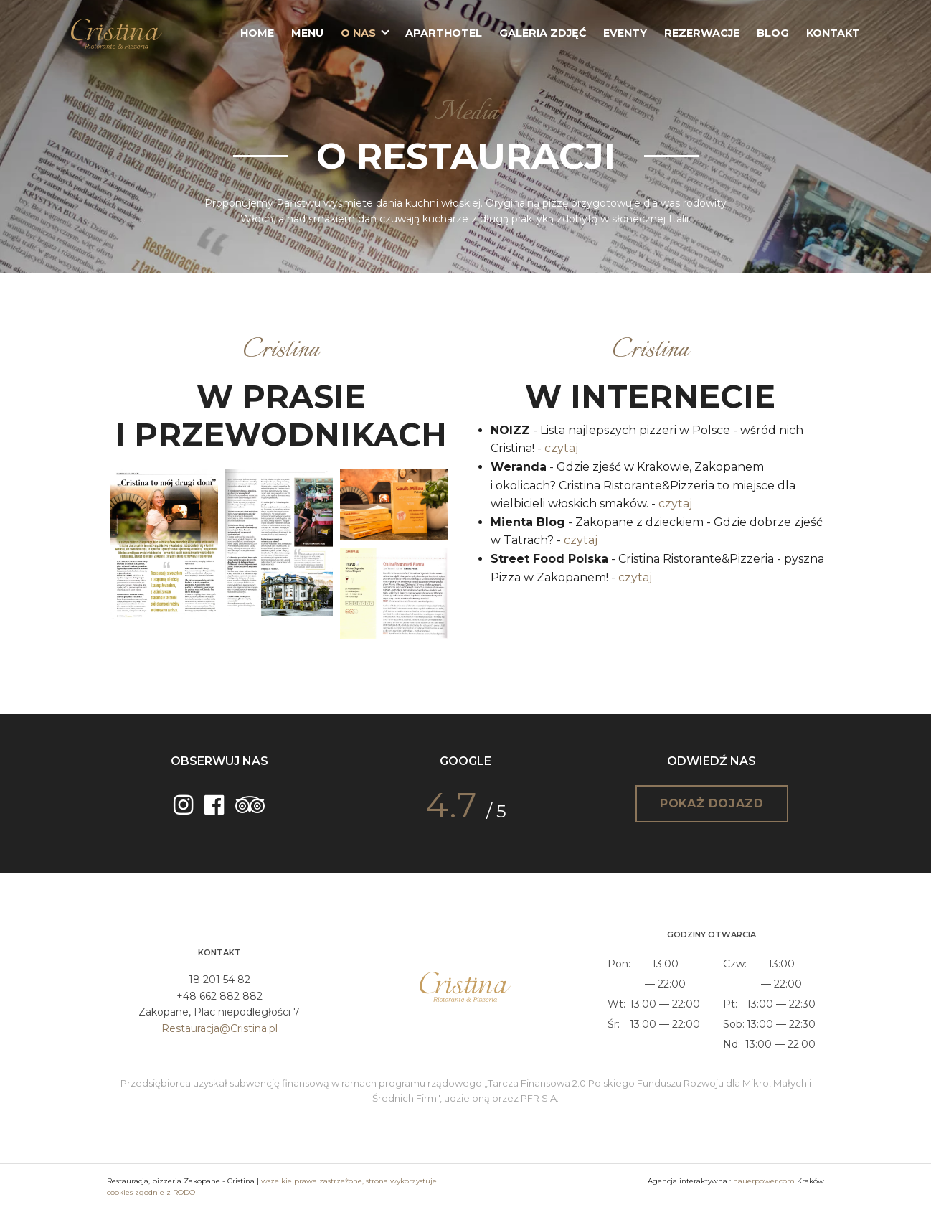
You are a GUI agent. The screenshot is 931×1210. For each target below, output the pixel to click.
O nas (358, 33)
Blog (773, 33)
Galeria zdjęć (542, 33)
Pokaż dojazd (712, 803)
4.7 (451, 805)
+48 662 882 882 (219, 996)
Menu (307, 33)
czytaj (561, 448)
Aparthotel (443, 33)
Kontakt (833, 33)
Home (257, 33)
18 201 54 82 (219, 979)
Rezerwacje (701, 33)
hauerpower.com (764, 1181)
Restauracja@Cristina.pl (219, 1028)
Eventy (625, 33)
